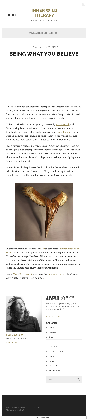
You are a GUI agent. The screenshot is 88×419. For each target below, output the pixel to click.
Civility (51, 327)
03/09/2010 (36, 47)
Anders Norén (20, 410)
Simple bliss (53, 366)
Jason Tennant (64, 132)
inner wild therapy (44, 13)
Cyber (51, 337)
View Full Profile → (13, 343)
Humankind (53, 342)
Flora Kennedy (14, 335)
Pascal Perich (62, 124)
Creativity (52, 332)
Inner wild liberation (56, 351)
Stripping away (54, 370)
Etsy (42, 248)
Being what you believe (44, 54)
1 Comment (52, 47)
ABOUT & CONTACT (53, 316)
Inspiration (52, 356)
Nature (51, 361)
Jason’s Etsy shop (56, 274)
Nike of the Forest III (22, 274)
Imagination (53, 347)
